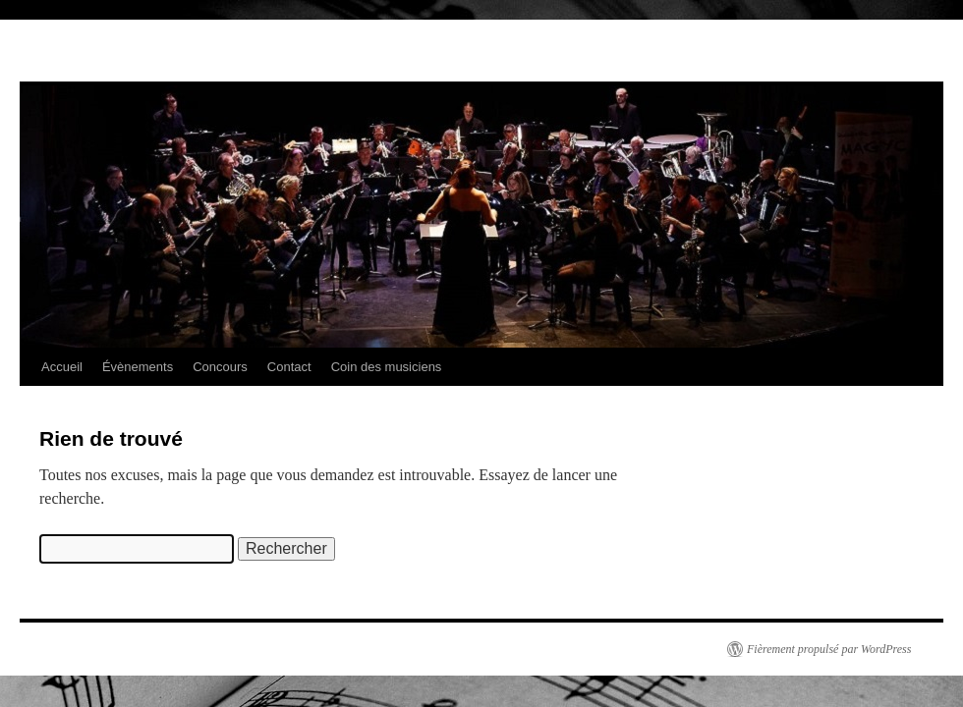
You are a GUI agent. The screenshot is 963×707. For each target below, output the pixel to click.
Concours (220, 366)
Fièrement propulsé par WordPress (829, 649)
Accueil (62, 366)
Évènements (137, 366)
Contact (289, 366)
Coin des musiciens (386, 366)
